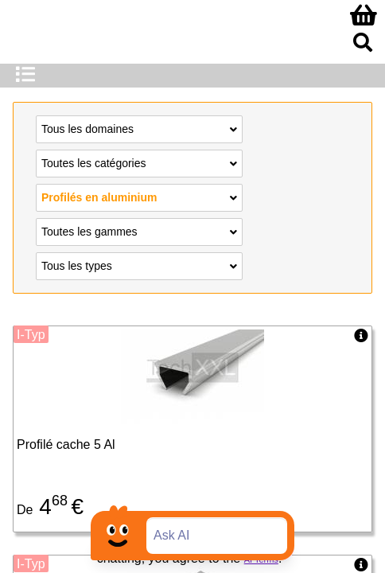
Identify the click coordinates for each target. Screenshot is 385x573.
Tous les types (139, 265)
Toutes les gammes (139, 231)
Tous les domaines (139, 128)
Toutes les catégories (139, 162)
